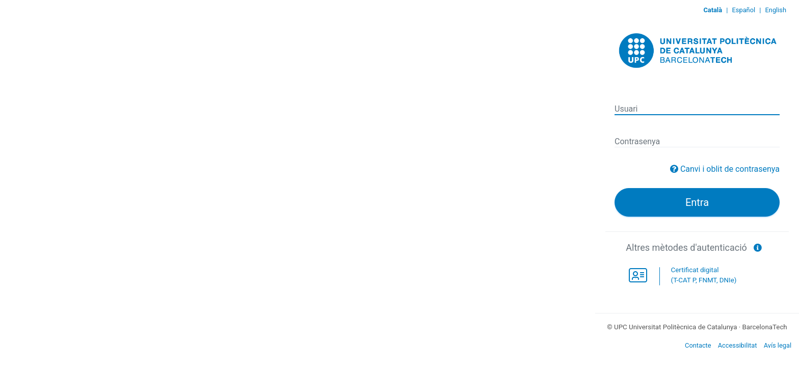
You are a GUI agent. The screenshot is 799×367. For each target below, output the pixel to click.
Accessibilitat (737, 345)
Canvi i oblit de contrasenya (730, 169)
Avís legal (777, 345)
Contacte (698, 345)
